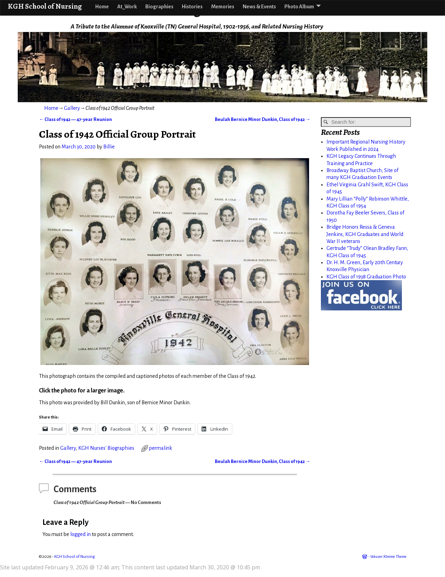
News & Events (259, 6)
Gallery (72, 108)
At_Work (127, 6)
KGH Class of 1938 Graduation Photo (366, 276)
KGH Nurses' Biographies (106, 448)
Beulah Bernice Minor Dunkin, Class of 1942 (262, 119)
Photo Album (299, 6)
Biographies (159, 6)
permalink (160, 448)
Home (102, 6)
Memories (222, 6)
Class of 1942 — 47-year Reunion (75, 119)
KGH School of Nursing (45, 6)
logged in (80, 534)
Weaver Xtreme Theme (388, 556)
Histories (192, 6)
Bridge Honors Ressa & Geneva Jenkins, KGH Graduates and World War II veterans (364, 234)
